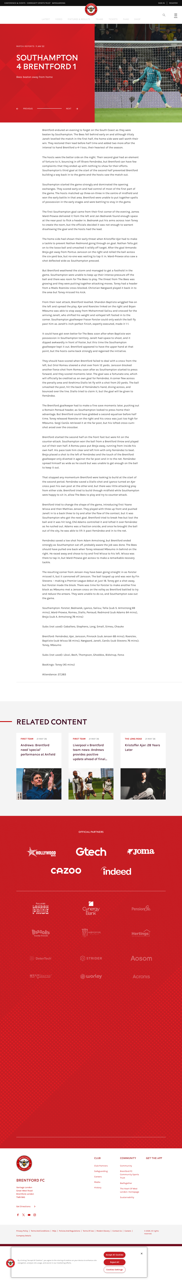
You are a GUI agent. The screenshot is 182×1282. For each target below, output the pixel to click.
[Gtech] (91, 852)
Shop (137, 19)
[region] (79, 1262)
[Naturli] (91, 1033)
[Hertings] (141, 933)
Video (58, 19)
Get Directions (23, 1220)
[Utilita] (41, 1033)
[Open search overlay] (164, 14)
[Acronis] (141, 983)
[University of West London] (41, 1008)
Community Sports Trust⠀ (39, 3)
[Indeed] (116, 871)
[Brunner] (41, 1058)
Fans (126, 19)
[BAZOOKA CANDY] (41, 933)
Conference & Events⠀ (15, 3)
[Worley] (91, 983)
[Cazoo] (66, 871)
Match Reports (25, 46)
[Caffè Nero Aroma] (91, 1133)
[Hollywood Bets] (41, 852)
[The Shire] (91, 1083)
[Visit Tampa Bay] (91, 1008)
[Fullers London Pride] (41, 908)
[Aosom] (141, 958)
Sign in (161, 3)
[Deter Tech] (41, 958)
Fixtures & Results (79, 19)
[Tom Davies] (141, 1083)
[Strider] (91, 958)
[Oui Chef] (141, 1058)
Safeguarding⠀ (59, 3)
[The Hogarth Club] (41, 1108)
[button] (10, 1263)
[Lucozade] (141, 1108)
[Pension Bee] (141, 908)
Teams (99, 19)
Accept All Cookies (114, 1255)
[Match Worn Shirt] (91, 1058)
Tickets (113, 19)
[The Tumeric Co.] (91, 1108)
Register (173, 3)
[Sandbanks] (41, 1083)
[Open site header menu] (175, 14)
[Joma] (141, 851)
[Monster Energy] (91, 933)
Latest (46, 19)
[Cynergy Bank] (91, 908)
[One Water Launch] (141, 1033)
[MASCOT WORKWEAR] (141, 1008)
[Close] (142, 1254)
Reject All (114, 1262)
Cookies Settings (114, 1270)
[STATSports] (41, 983)
